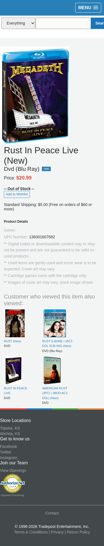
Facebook (8, 446)
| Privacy (56, 532)
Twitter (5, 452)
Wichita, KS (10, 433)
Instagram (8, 457)
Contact (52, 513)
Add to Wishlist (17, 194)
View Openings (13, 470)
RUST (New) (12, 341)
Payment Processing (12, 495)
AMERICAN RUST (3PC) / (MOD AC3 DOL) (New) (54, 393)
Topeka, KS (10, 428)
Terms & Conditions (31, 532)
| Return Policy (77, 532)
